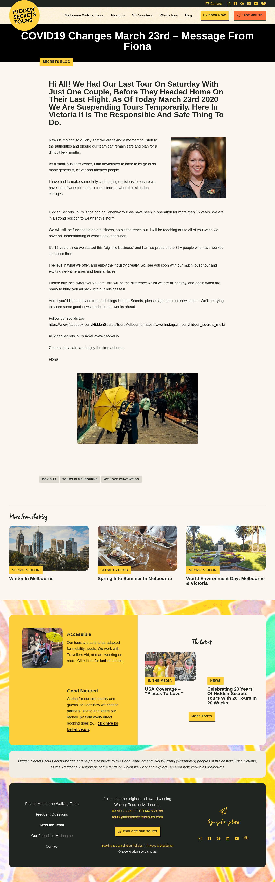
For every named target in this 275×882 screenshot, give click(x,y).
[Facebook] (235, 3)
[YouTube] (256, 3)
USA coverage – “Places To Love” (164, 691)
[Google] (242, 3)
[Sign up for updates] (223, 811)
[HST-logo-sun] (24, 15)
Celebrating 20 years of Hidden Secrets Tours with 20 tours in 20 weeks (232, 695)
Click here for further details (99, 661)
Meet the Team (52, 825)
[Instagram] (228, 4)
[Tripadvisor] (263, 4)
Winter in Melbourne (31, 578)
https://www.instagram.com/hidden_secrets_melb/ (185, 324)
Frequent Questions (52, 814)
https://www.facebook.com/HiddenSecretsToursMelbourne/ (96, 324)
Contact (52, 846)
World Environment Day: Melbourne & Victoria (225, 581)
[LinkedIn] (249, 3)
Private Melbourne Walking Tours (52, 804)
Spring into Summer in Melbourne (135, 578)
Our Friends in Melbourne (52, 836)
